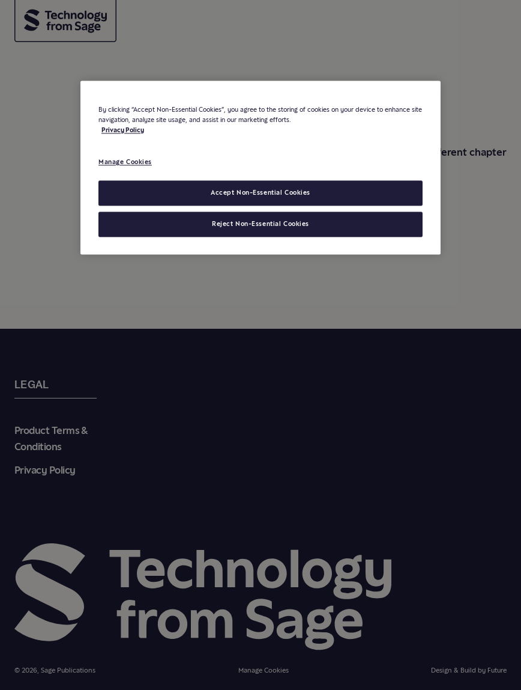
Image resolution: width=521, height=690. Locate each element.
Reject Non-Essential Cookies (260, 224)
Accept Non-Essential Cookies (260, 193)
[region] (260, 168)
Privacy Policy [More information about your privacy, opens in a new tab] (122, 130)
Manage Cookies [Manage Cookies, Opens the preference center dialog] (125, 162)
